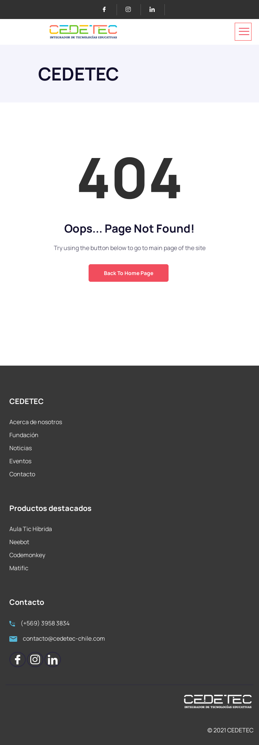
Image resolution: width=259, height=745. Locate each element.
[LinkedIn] (155, 9)
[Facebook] (107, 9)
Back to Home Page (128, 273)
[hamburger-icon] (243, 32)
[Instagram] (131, 9)
